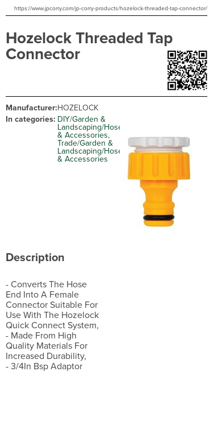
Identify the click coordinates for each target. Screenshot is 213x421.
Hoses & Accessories (92, 131)
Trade (67, 143)
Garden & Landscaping (81, 123)
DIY (63, 119)
